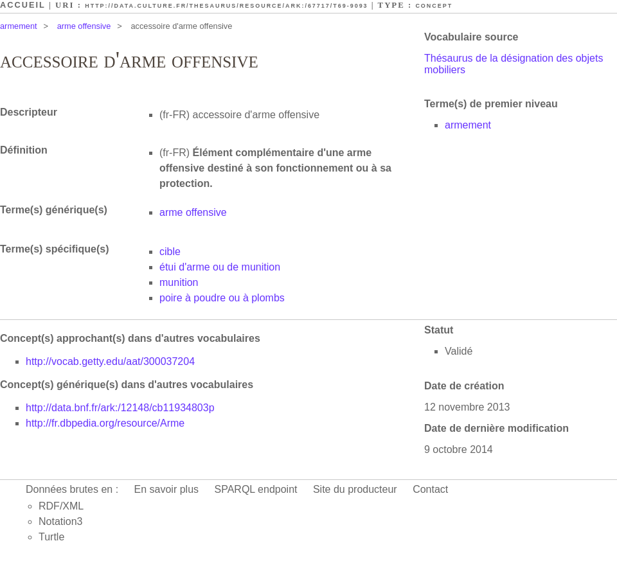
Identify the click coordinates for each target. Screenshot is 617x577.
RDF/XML (61, 506)
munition (178, 282)
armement (18, 26)
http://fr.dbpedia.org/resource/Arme (105, 423)
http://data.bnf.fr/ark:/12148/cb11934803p (120, 407)
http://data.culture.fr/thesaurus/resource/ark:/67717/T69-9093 (226, 6)
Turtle (51, 536)
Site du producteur (355, 489)
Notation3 (61, 521)
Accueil (23, 5)
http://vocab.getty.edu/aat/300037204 (110, 361)
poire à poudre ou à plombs (222, 297)
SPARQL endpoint (256, 489)
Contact (430, 489)
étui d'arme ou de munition (219, 267)
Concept (433, 6)
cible (170, 251)
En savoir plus (166, 489)
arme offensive (84, 26)
